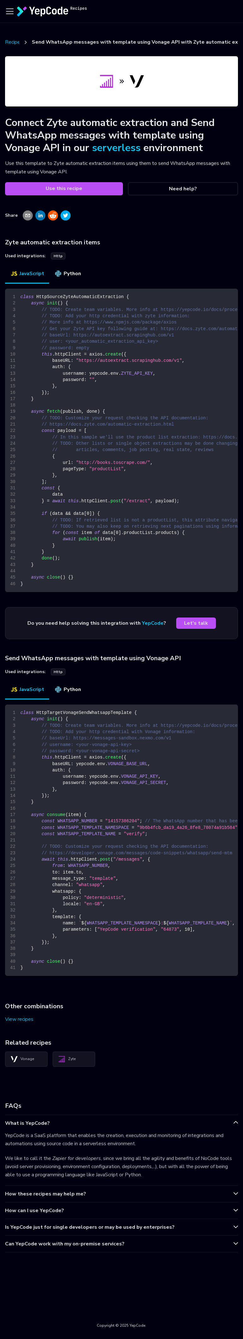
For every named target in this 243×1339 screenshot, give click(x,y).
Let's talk (196, 623)
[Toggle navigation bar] (9, 11)
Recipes (14, 42)
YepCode (153, 623)
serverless (116, 148)
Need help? (183, 188)
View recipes (19, 1019)
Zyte (67, 1059)
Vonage (22, 1059)
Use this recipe (64, 188)
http (58, 256)
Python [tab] (67, 273)
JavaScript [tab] (27, 273)
